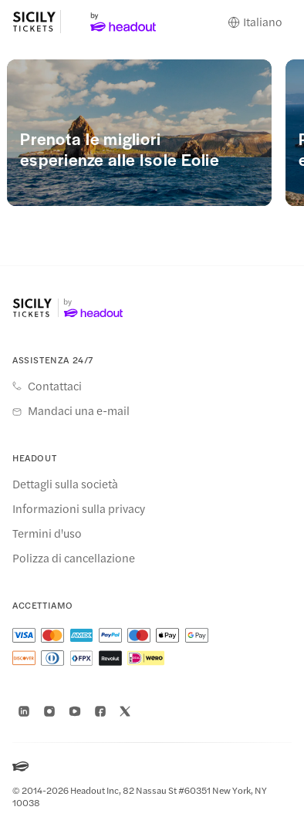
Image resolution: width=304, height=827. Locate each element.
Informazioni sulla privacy (78, 508)
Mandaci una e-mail (79, 410)
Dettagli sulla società (65, 483)
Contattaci (55, 385)
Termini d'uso (47, 533)
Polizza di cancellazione (73, 557)
